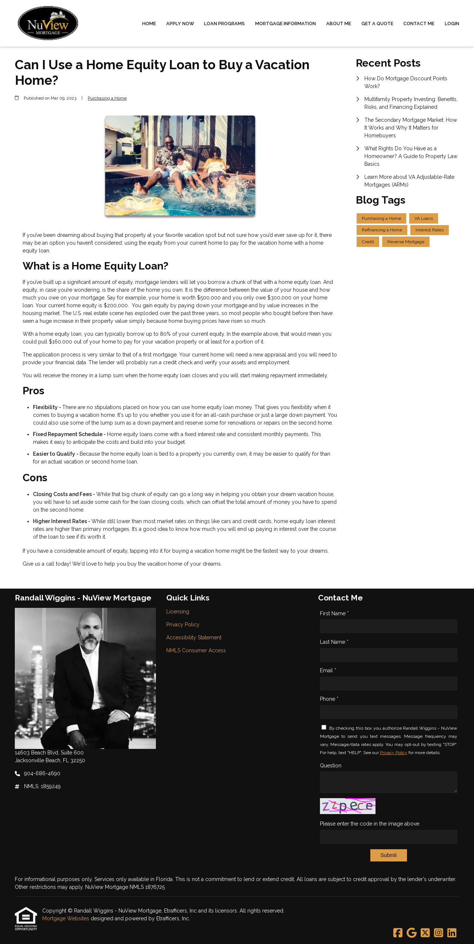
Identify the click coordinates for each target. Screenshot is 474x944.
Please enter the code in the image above (369, 824)
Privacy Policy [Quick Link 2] (183, 624)
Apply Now (180, 23)
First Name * (334, 613)
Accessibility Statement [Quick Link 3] (193, 637)
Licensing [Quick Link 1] (177, 612)
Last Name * (334, 642)
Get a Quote (377, 23)
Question (330, 766)
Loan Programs (224, 23)
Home (149, 23)
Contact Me (418, 23)
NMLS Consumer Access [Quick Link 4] (196, 650)
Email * (328, 670)
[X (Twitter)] (425, 933)
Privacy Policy (393, 752)
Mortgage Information (285, 23)
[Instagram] (438, 933)
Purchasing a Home (107, 98)
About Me (338, 23)
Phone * (329, 699)
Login (452, 23)
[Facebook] (398, 933)
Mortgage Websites (66, 918)
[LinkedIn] (452, 933)
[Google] (412, 933)
